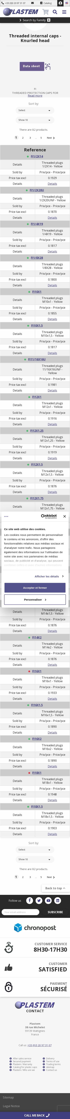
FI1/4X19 (37, 224)
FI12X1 (36, 397)
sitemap (48, 1067)
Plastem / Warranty (21, 1064)
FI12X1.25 (36, 431)
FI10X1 (36, 292)
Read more (35, 95)
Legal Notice (11, 1106)
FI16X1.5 (37, 705)
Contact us (50, 1070)
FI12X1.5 (37, 464)
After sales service (20, 1058)
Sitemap (8, 1097)
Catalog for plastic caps (23, 1067)
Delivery (48, 1058)
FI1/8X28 (37, 258)
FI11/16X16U (37, 359)
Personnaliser (35, 599)
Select (35, 110)
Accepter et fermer (35, 587)
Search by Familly (35, 20)
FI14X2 (36, 637)
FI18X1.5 (37, 807)
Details (52, 184)
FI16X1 (36, 671)
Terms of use (51, 1061)
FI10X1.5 (37, 326)
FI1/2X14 (37, 156)
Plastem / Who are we (22, 1070)
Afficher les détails (47, 576)
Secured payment (20, 1061)
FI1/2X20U (37, 190)
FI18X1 (36, 773)
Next (51, 138)
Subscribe (55, 912)
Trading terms (51, 1064)
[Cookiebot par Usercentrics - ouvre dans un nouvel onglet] (42, 516)
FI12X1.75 (36, 498)
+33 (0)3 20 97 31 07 (13, 3)
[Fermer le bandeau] (64, 516)
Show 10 (35, 120)
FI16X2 (36, 739)
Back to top (55, 888)
